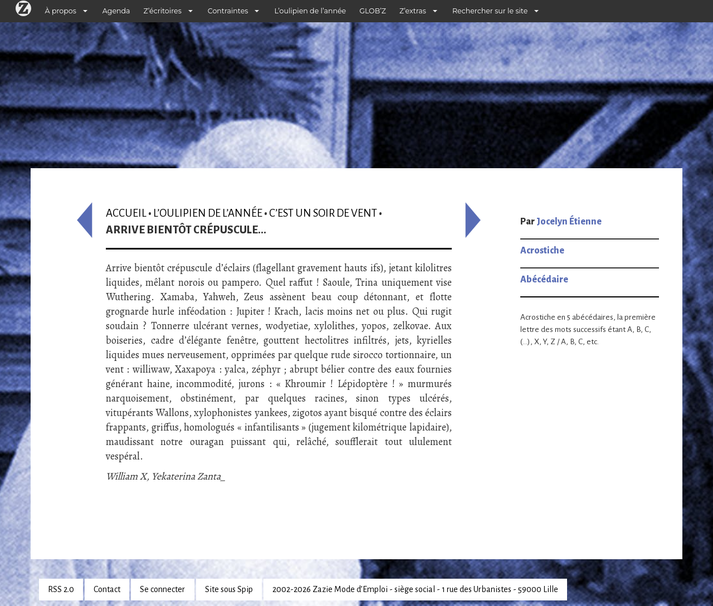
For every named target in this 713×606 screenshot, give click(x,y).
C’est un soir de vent (323, 213)
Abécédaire (544, 280)
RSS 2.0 (61, 589)
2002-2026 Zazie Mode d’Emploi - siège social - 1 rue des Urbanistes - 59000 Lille (415, 589)
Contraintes (228, 11)
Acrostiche (542, 251)
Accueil (126, 213)
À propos (60, 11)
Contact (107, 589)
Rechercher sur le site (490, 11)
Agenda (116, 11)
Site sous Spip (229, 589)
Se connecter (162, 589)
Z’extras (412, 11)
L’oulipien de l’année (310, 11)
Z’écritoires (163, 11)
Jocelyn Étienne (569, 222)
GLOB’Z (372, 11)
